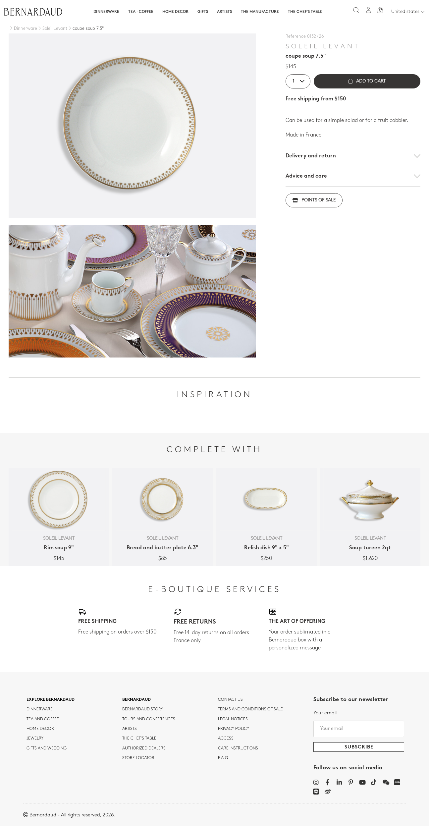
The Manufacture (260, 12)
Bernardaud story (142, 709)
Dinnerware (106, 12)
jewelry (35, 739)
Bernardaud (136, 700)
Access (226, 739)
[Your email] (358, 729)
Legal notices (233, 719)
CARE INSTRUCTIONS (238, 748)
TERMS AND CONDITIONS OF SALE (250, 709)
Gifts (202, 12)
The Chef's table (305, 12)
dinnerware (40, 709)
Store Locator (138, 758)
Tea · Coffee (140, 12)
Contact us (230, 700)
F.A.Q (223, 758)
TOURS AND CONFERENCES (148, 719)
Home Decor (175, 12)
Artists (224, 12)
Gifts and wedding (47, 748)
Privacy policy (233, 729)
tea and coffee (43, 719)
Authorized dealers (144, 748)
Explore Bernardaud (51, 700)
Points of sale (314, 200)
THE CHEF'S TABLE (139, 739)
